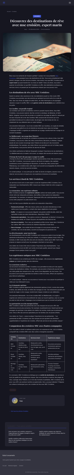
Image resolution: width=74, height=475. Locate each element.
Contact (21, 465)
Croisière (14, 11)
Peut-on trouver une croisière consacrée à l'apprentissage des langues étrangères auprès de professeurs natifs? (21, 433)
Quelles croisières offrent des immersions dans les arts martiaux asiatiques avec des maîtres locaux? (20, 440)
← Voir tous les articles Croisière (18, 411)
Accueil (9, 11)
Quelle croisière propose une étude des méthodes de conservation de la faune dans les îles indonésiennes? (52, 433)
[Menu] (69, 2)
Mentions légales (12, 465)
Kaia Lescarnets (9, 455)
